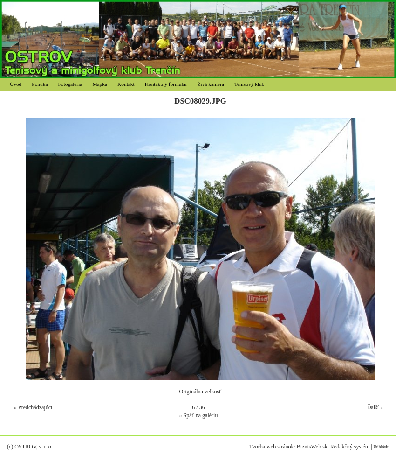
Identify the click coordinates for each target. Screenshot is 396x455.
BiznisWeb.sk (312, 446)
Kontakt (126, 84)
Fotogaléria (70, 84)
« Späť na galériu (198, 415)
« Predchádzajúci (33, 407)
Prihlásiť (381, 446)
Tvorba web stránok (271, 446)
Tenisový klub (249, 84)
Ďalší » (375, 407)
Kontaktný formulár (166, 84)
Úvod (15, 84)
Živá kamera (211, 84)
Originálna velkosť (200, 391)
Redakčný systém (349, 446)
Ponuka (40, 84)
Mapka (99, 84)
